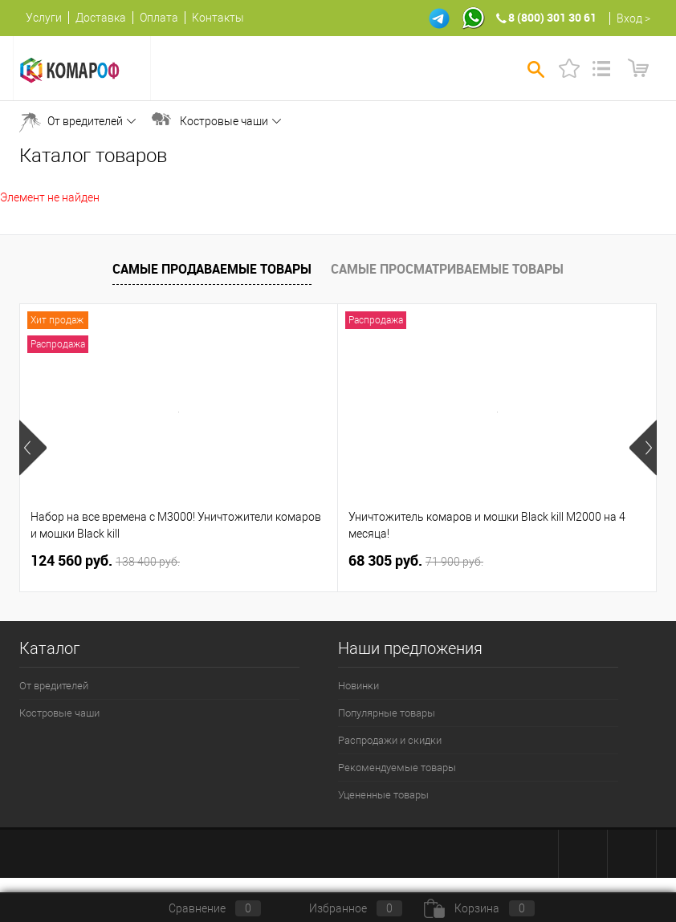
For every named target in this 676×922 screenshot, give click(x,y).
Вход (629, 18)
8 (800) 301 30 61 (552, 17)
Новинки (358, 686)
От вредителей (85, 121)
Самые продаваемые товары (212, 269)
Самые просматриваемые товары (447, 269)
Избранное (342, 908)
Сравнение (201, 908)
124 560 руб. (105, 561)
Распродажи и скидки (390, 740)
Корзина (479, 908)
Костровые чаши (224, 121)
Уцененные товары (383, 795)
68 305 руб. (415, 561)
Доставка (100, 17)
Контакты (218, 17)
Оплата (159, 17)
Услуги (44, 17)
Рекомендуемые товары (397, 768)
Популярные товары (386, 713)
